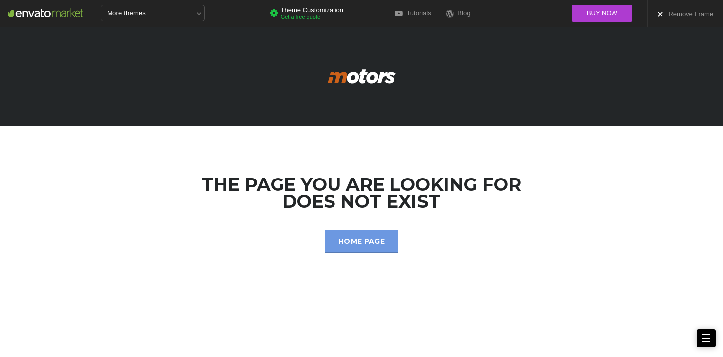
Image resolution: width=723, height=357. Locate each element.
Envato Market (45, 12)
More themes (154, 13)
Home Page (361, 241)
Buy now (602, 13)
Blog (458, 13)
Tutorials (413, 13)
